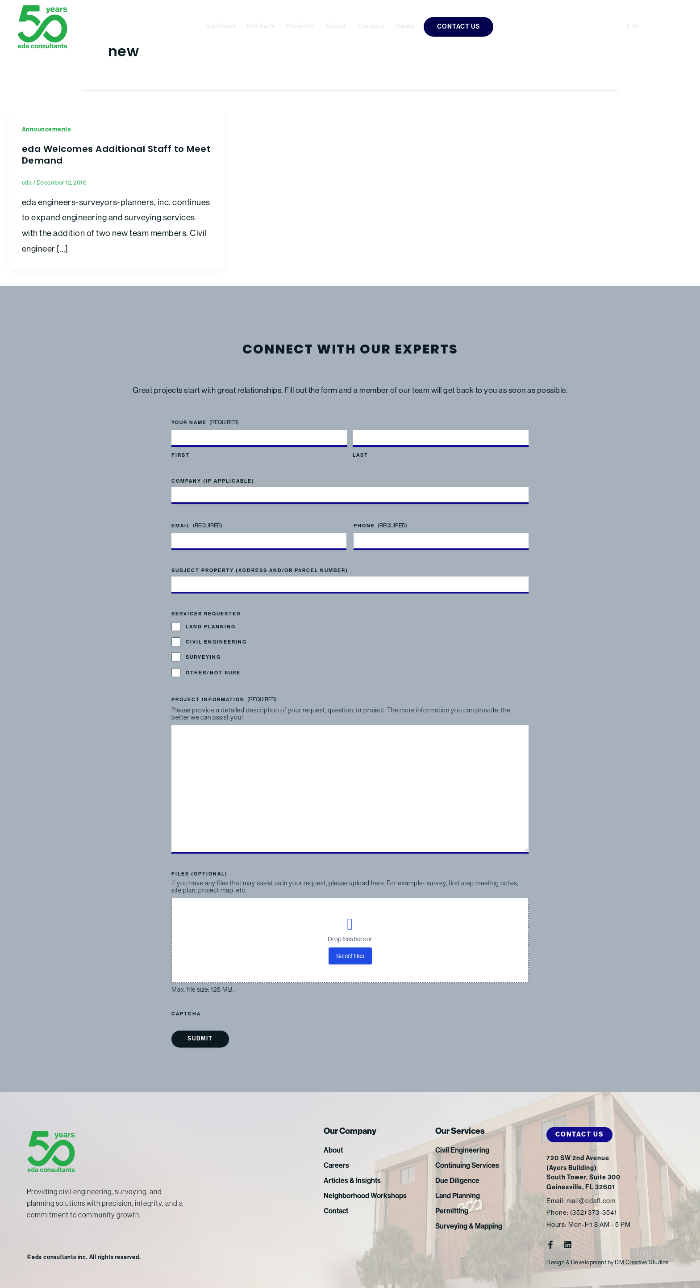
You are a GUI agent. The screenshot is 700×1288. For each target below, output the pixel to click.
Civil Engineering (216, 642)
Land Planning (211, 627)
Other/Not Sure (213, 673)
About (335, 26)
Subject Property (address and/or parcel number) (259, 570)
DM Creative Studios (642, 1262)
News (405, 26)
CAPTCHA (186, 1013)
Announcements (46, 129)
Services (221, 26)
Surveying (203, 657)
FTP (633, 27)
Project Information (224, 699)
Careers (371, 26)
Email (196, 526)
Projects (300, 26)
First (180, 455)
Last (360, 455)
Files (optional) (199, 873)
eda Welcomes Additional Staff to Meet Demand (116, 155)
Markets (261, 26)
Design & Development (576, 1262)
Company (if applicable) (212, 481)
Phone (380, 526)
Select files (350, 956)
